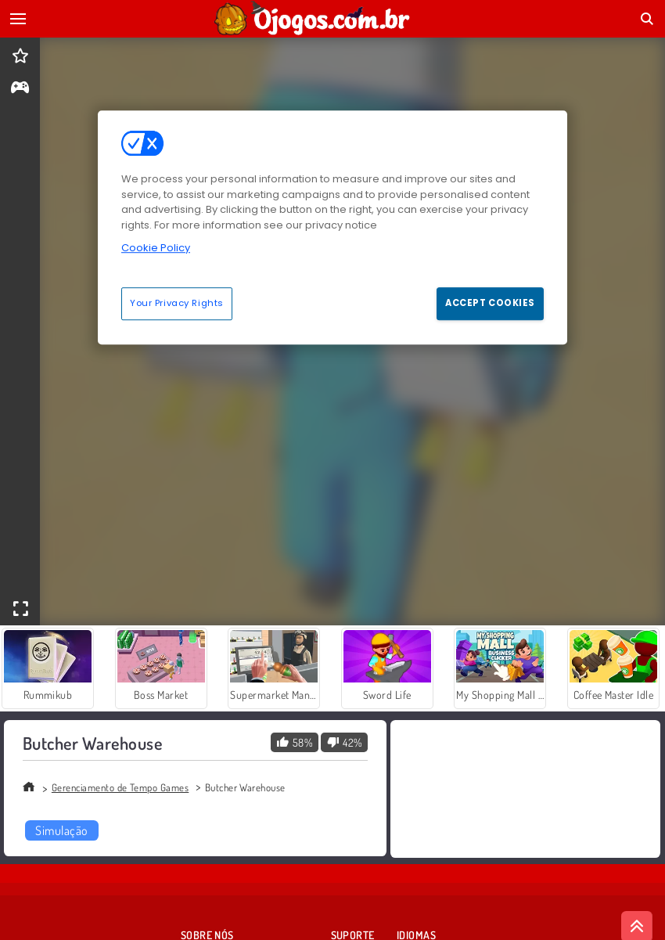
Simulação (61, 830)
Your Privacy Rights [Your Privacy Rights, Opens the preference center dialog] (177, 303)
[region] (332, 227)
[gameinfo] (20, 88)
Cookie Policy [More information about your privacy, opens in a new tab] (155, 247)
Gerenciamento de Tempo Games (120, 787)
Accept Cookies (490, 303)
